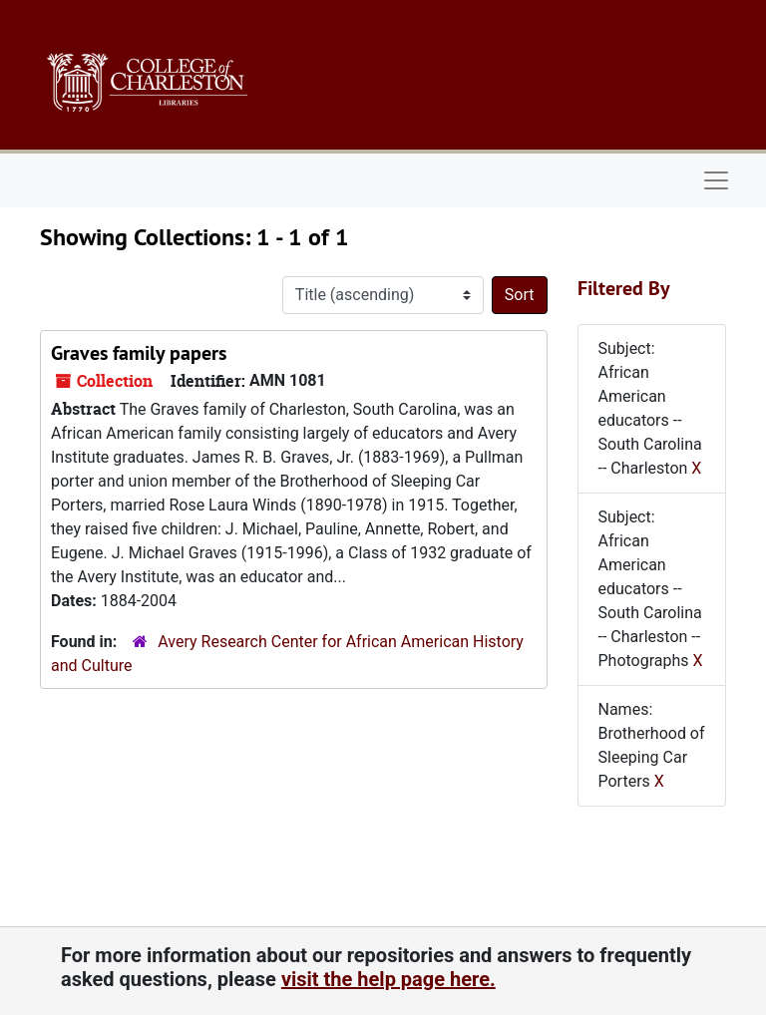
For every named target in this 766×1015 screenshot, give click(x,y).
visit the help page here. (388, 979)
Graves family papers (138, 353)
